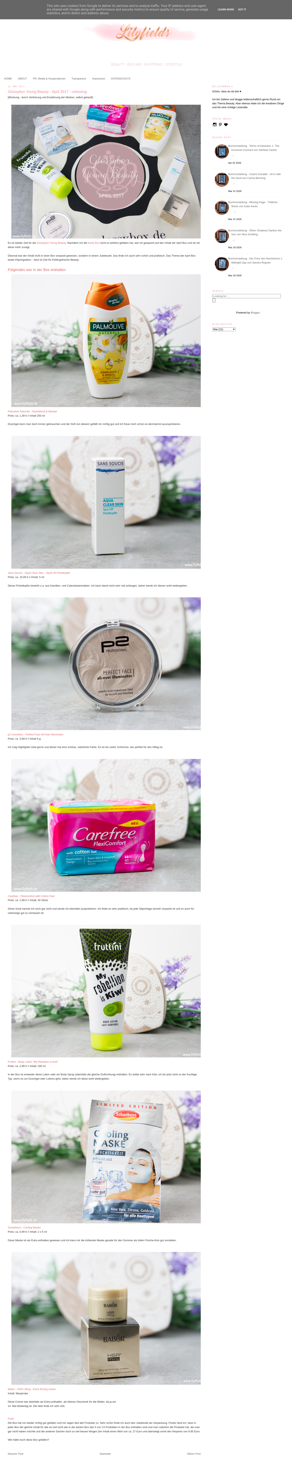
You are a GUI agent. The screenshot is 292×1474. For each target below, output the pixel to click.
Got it (242, 9)
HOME (8, 78)
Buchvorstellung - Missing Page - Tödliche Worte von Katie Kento (254, 204)
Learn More (226, 9)
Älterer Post (194, 1453)
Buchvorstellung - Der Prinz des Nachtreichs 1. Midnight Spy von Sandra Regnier (256, 260)
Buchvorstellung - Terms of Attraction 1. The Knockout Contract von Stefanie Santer (254, 147)
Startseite (105, 1453)
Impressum (98, 78)
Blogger (255, 312)
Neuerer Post (15, 1453)
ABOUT (22, 78)
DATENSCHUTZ (121, 78)
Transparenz (78, 78)
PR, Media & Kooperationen (49, 78)
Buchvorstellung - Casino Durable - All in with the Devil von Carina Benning (255, 176)
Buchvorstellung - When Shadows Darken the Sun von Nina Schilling (255, 232)
